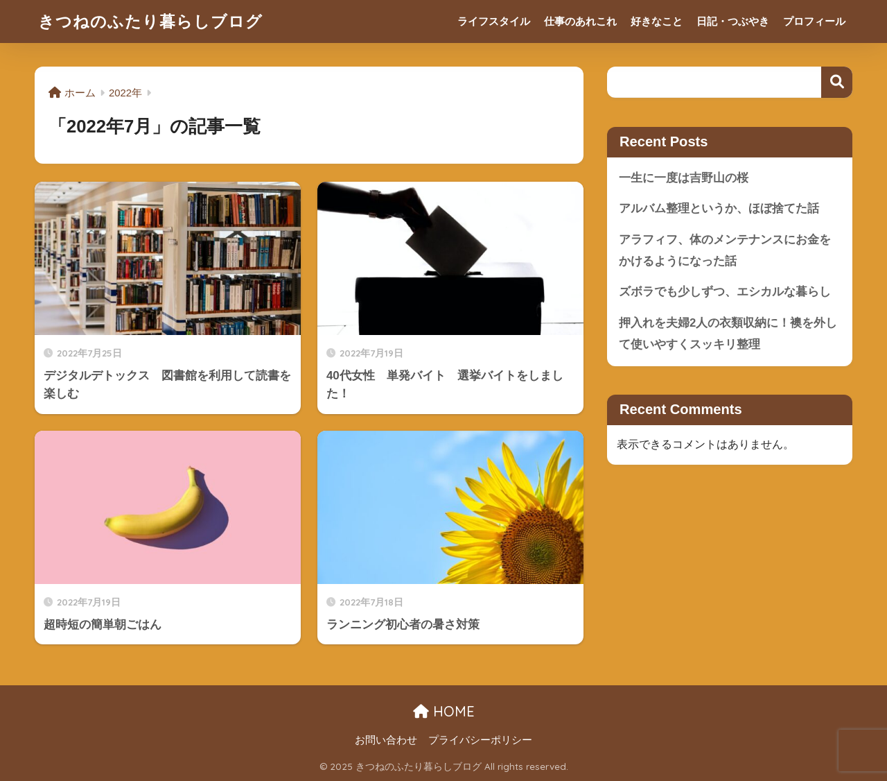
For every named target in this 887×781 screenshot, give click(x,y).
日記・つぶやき (732, 21)
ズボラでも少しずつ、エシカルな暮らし (725, 291)
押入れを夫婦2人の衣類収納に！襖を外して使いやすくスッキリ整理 (728, 333)
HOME (444, 711)
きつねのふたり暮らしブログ (150, 21)
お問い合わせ (386, 740)
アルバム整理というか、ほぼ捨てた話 (719, 208)
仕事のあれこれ (580, 21)
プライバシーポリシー (480, 740)
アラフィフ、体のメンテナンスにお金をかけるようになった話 (725, 250)
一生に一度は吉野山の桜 (683, 177)
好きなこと (657, 21)
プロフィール (814, 21)
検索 (836, 82)
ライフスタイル (493, 21)
